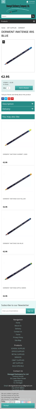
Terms (18, 334)
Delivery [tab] (17, 108)
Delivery (18, 329)
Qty (4, 88)
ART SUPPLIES (11, 28)
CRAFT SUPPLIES (18, 360)
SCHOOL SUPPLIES (18, 348)
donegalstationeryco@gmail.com (20, 386)
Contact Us (18, 332)
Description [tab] (17, 103)
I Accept (6, 405)
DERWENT (21, 28)
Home (3, 28)
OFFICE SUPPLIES (18, 351)
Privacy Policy (18, 337)
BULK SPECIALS (18, 366)
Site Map (18, 340)
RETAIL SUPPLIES (18, 354)
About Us (18, 326)
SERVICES (18, 357)
